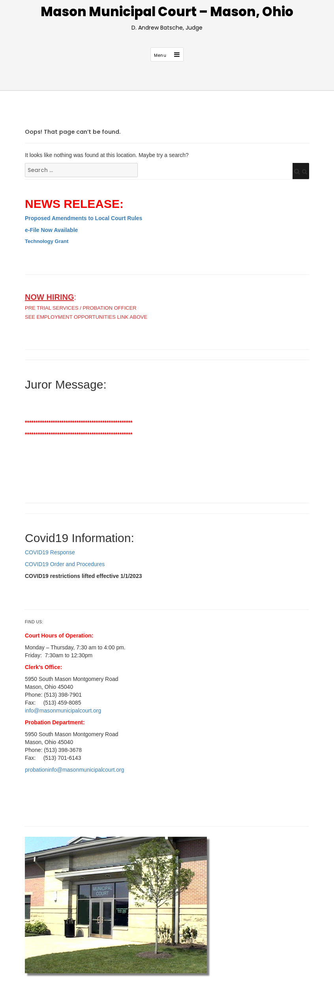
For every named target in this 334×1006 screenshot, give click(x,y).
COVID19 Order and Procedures (65, 564)
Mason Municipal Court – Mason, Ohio (167, 12)
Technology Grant (46, 241)
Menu (160, 55)
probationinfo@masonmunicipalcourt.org (74, 770)
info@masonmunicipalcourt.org (63, 710)
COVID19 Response (50, 552)
